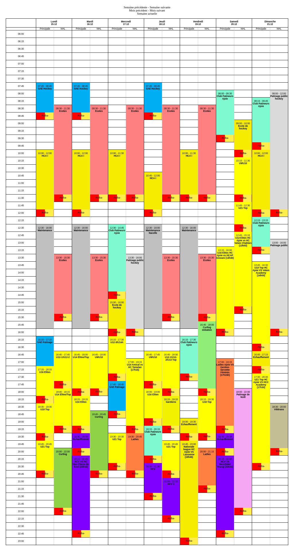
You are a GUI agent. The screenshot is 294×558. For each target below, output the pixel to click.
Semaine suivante (160, 7)
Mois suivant (157, 10)
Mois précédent (138, 10)
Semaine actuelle (147, 13)
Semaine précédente (135, 7)
